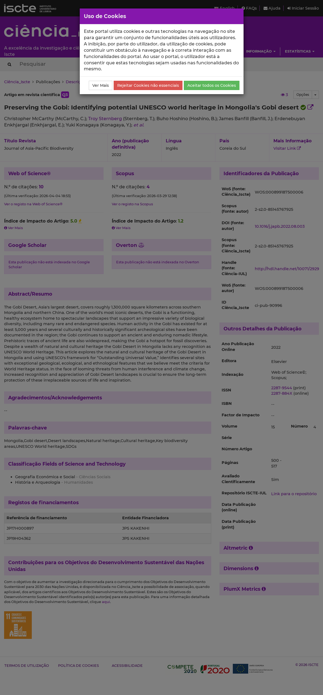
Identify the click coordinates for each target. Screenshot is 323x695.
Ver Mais (100, 85)
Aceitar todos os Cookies (211, 85)
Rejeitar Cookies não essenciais (148, 85)
